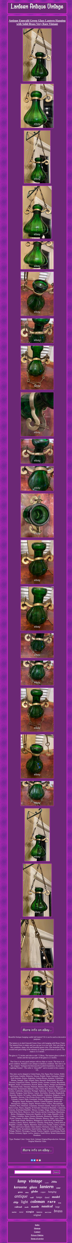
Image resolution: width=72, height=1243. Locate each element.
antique (21, 1196)
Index (37, 1225)
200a (54, 1181)
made (27, 1207)
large (57, 1207)
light (24, 1202)
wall (32, 1197)
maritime (48, 1212)
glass (33, 1187)
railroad (18, 1207)
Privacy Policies (37, 1235)
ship (15, 1202)
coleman (38, 1201)
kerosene (20, 1187)
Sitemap (37, 1228)
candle (47, 1182)
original (37, 1215)
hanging (52, 1191)
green (20, 1192)
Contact (37, 1232)
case (58, 1188)
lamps (39, 1197)
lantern (47, 1186)
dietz (27, 1192)
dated (47, 1197)
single (30, 1212)
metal (21, 1212)
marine (14, 1212)
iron (59, 1203)
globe (34, 1191)
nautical (47, 1206)
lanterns (39, 1212)
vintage (35, 1180)
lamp (21, 1181)
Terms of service (37, 1239)
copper (43, 1192)
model (56, 1197)
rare (51, 1202)
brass (58, 1211)
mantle (35, 1206)
